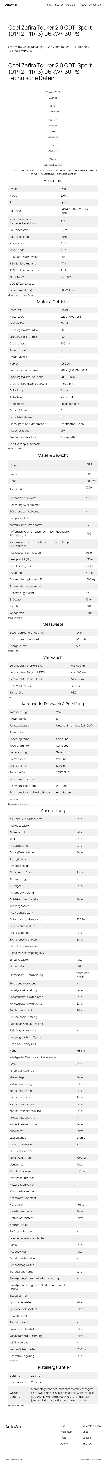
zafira (34, 47)
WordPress (96, 1459)
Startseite (14, 47)
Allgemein (14, 170)
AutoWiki (11, 5)
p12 (42, 47)
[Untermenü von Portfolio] (76, 4)
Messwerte (64, 170)
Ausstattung (47, 173)
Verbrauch (77, 170)
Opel (26, 47)
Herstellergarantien (65, 173)
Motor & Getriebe (29, 170)
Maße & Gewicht (48, 170)
